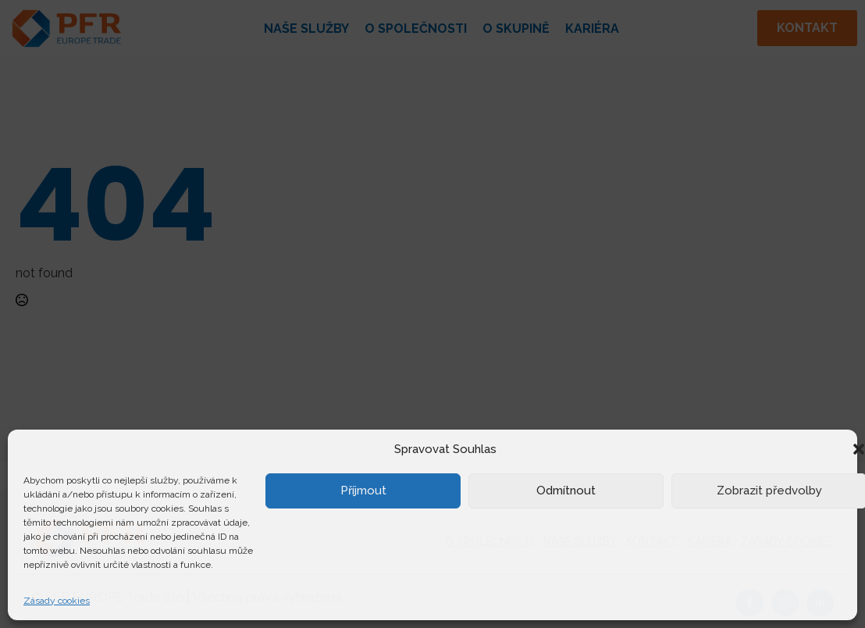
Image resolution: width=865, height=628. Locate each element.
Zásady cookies (56, 600)
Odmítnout (566, 490)
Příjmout (363, 490)
